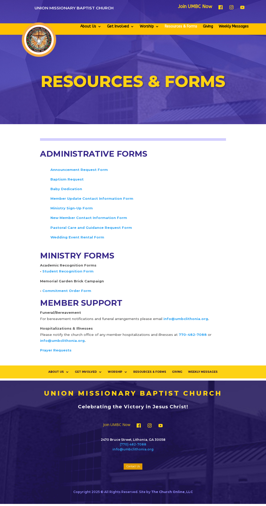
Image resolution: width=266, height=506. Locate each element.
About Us (88, 26)
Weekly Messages (234, 26)
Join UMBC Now (195, 7)
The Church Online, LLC (172, 492)
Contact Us (133, 466)
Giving (208, 26)
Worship (147, 26)
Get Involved (118, 26)
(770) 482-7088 (133, 444)
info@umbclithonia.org (133, 449)
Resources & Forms (181, 26)
